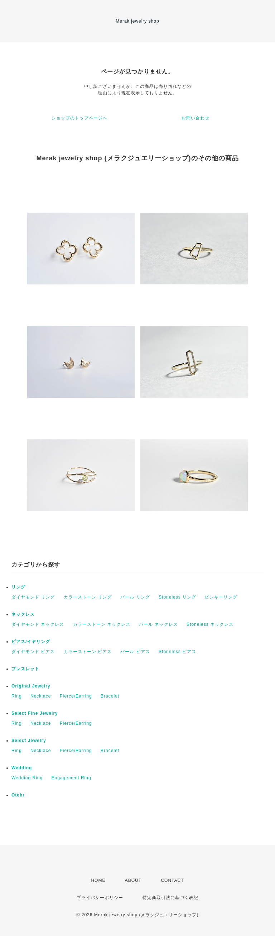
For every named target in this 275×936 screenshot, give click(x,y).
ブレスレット (25, 668)
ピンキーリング (221, 597)
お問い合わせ (195, 117)
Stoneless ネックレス (210, 624)
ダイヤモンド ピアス (33, 651)
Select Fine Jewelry (34, 713)
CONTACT (172, 880)
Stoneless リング (177, 597)
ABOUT (133, 880)
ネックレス (23, 614)
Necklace (40, 696)
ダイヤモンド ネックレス (37, 624)
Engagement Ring (71, 777)
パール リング (135, 597)
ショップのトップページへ (79, 117)
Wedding (21, 767)
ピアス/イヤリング (30, 641)
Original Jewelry (30, 686)
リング (18, 587)
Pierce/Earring (76, 696)
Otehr (18, 795)
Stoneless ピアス (177, 651)
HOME (98, 880)
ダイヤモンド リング (33, 597)
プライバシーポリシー (100, 897)
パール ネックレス (158, 624)
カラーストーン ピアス (88, 651)
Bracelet (110, 696)
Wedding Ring (27, 777)
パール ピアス (135, 651)
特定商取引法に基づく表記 (170, 897)
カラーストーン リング (88, 597)
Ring (16, 696)
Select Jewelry (28, 740)
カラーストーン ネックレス (101, 624)
